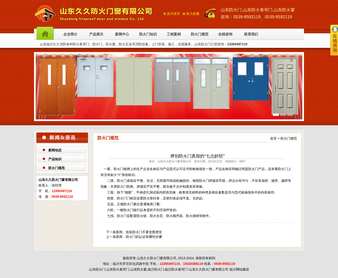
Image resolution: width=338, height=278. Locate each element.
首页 (273, 138)
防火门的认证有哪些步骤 (144, 237)
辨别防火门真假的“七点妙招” (197, 156)
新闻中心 (122, 34)
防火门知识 (148, 34)
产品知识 (54, 159)
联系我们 (251, 34)
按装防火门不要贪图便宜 (144, 232)
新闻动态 (54, 150)
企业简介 (70, 34)
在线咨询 (225, 34)
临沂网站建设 (239, 269)
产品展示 (96, 34)
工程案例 (174, 34)
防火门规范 (199, 34)
